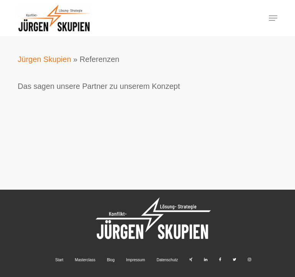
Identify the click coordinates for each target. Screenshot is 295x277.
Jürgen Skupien (44, 59)
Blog (110, 260)
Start (59, 260)
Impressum (135, 260)
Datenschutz (167, 260)
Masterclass (85, 260)
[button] (273, 18)
